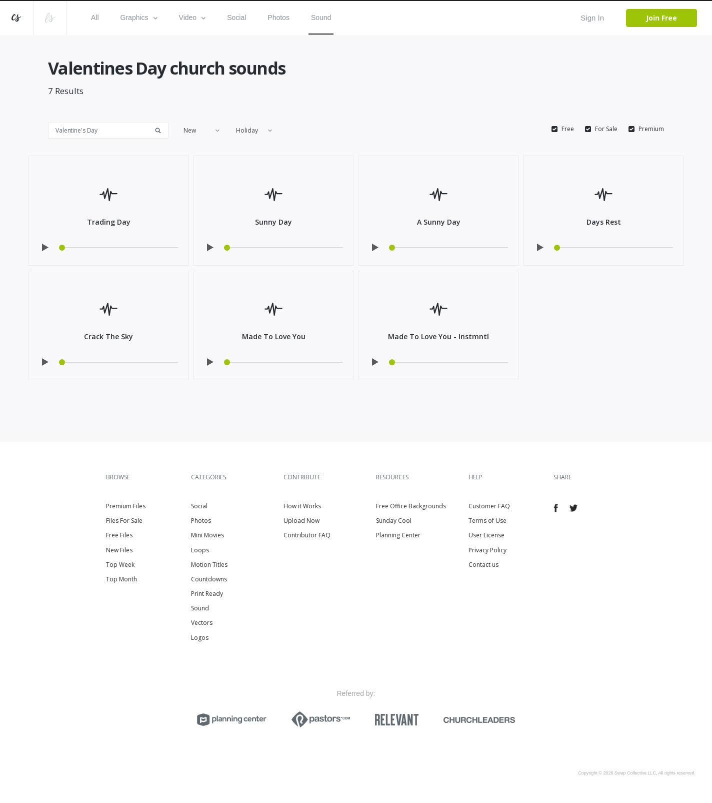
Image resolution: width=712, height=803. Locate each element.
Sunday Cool (394, 520)
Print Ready (207, 593)
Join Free (661, 18)
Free (568, 129)
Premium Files (126, 506)
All (95, 18)
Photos (279, 18)
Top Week (120, 564)
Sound (321, 18)
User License (486, 535)
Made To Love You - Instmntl (438, 336)
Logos (199, 637)
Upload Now (302, 520)
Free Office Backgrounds (411, 506)
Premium (651, 129)
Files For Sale (124, 520)
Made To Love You (274, 336)
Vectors (201, 622)
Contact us (483, 564)
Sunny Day (273, 222)
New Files (119, 550)
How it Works (302, 506)
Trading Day (108, 222)
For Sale (606, 129)
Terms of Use (487, 520)
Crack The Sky (108, 336)
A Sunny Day (438, 222)
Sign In (592, 18)
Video (192, 18)
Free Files (119, 535)
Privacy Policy (487, 550)
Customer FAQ (489, 506)
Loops (200, 550)
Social (236, 18)
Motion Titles (209, 564)
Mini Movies (207, 535)
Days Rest (603, 222)
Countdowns (209, 579)
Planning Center (398, 535)
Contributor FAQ (307, 535)
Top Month (121, 579)
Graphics (139, 18)
